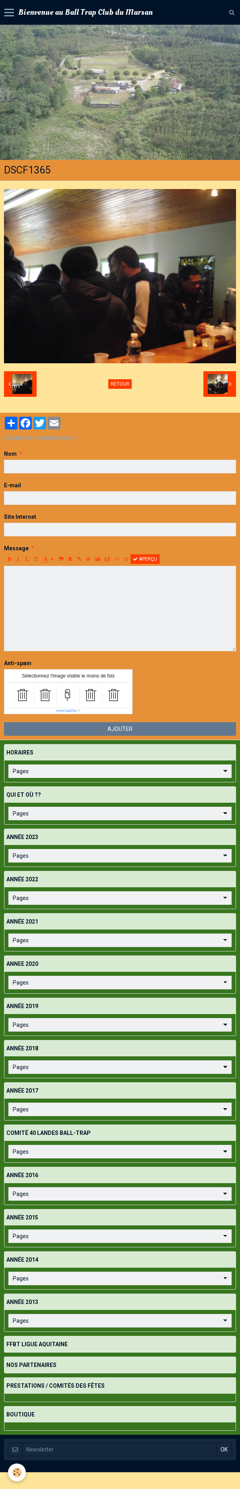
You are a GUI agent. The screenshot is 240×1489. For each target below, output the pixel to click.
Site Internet (20, 517)
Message (16, 548)
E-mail (12, 485)
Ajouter (120, 729)
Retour (120, 384)
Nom (10, 454)
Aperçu (145, 559)
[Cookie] (17, 1472)
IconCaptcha (67, 711)
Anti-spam (17, 663)
